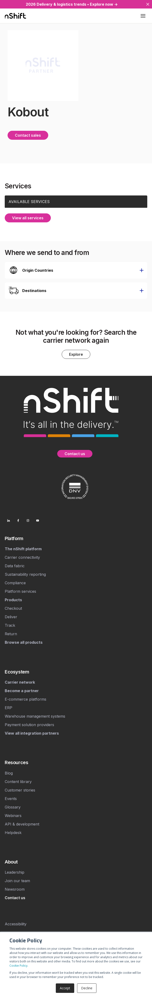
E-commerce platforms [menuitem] (25, 699)
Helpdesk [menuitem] (13, 832)
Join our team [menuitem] (17, 880)
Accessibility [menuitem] (15, 924)
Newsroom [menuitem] (15, 889)
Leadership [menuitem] (14, 872)
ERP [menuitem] (8, 707)
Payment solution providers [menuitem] (29, 724)
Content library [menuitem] (18, 781)
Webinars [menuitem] (13, 815)
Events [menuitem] (11, 798)
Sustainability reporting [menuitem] (25, 574)
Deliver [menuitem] (11, 616)
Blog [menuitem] (9, 773)
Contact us (75, 453)
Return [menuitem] (11, 633)
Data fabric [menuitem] (15, 565)
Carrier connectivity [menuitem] (22, 557)
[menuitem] (76, 538)
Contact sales (28, 135)
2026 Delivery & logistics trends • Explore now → (72, 4)
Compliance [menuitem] (15, 582)
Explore (76, 354)
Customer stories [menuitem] (20, 790)
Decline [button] (86, 988)
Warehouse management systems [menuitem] (35, 716)
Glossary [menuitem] (13, 807)
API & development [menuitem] (22, 824)
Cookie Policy (18, 966)
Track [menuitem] (10, 625)
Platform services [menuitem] (20, 591)
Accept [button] (65, 988)
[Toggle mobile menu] (143, 15)
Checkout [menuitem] (13, 608)
